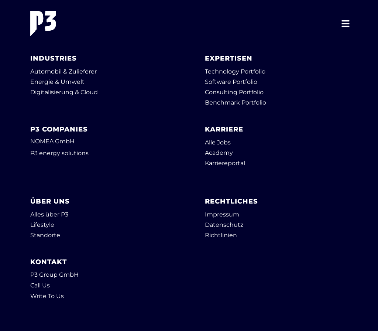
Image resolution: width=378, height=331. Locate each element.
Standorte (45, 235)
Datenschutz (224, 224)
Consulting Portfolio (234, 92)
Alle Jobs (218, 142)
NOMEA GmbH (52, 141)
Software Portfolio (231, 81)
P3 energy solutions (59, 153)
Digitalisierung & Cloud (64, 92)
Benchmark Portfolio (235, 102)
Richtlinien (221, 235)
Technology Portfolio (235, 71)
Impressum (222, 214)
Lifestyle (42, 224)
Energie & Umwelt (57, 81)
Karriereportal (225, 163)
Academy (219, 152)
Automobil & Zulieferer (63, 71)
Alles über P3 (49, 214)
